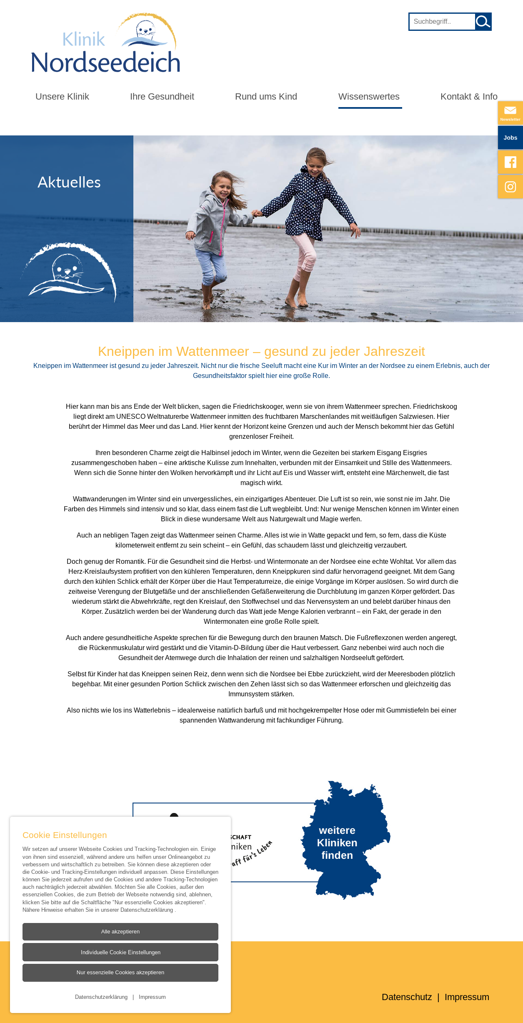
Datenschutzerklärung (147, 909)
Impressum (152, 996)
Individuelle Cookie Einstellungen (120, 952)
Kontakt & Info (469, 96)
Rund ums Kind (266, 96)
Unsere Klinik (62, 96)
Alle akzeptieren (120, 931)
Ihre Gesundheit (162, 96)
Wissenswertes (369, 96)
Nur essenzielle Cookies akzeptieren (120, 972)
